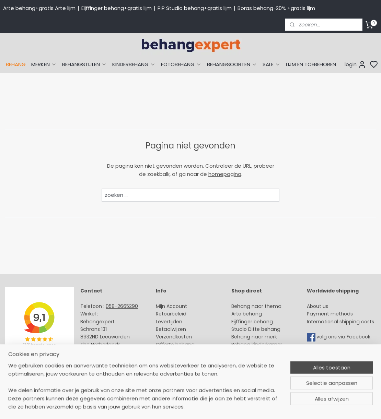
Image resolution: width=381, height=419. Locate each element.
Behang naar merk (254, 336)
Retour (164, 313)
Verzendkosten (174, 336)
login (355, 64)
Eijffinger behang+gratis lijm (116, 8)
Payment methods (330, 313)
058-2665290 (122, 306)
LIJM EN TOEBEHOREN (311, 64)
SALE (271, 64)
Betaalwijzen (171, 329)
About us (317, 306)
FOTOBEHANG (181, 64)
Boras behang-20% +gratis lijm (276, 8)
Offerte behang (175, 344)
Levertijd (166, 321)
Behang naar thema (256, 306)
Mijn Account (171, 306)
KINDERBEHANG (133, 64)
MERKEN (44, 64)
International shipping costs (340, 321)
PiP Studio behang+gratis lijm (195, 8)
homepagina (224, 174)
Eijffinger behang (252, 321)
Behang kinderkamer (256, 344)
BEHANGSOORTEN (232, 64)
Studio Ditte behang (255, 329)
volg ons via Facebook (344, 337)
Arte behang (246, 313)
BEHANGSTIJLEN (84, 64)
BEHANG (16, 64)
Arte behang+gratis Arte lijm (39, 8)
